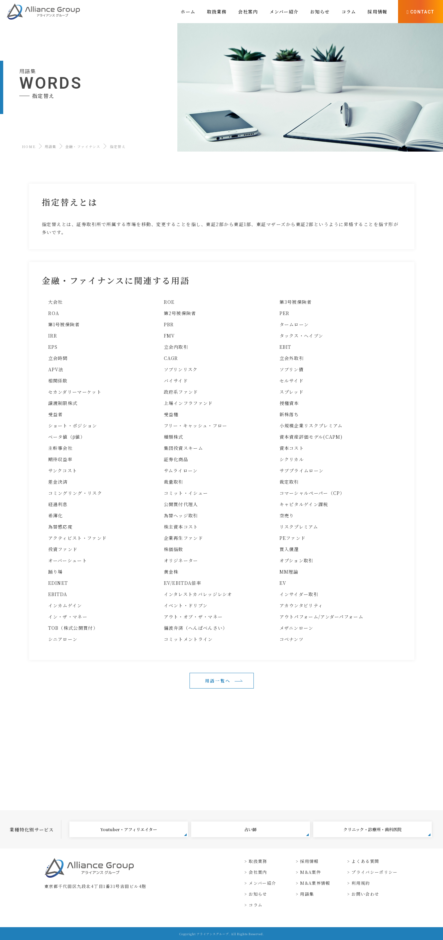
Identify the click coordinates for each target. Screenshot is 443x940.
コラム (255, 905)
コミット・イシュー (186, 493)
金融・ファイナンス (83, 146)
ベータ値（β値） (66, 437)
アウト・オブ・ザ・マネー (193, 616)
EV (283, 583)
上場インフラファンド (188, 403)
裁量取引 (173, 482)
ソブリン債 (291, 369)
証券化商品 (176, 459)
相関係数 (58, 380)
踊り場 (55, 571)
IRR (53, 335)
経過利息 (58, 504)
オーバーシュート (67, 560)
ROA (53, 313)
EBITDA (57, 594)
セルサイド (291, 380)
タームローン (294, 324)
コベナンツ (291, 639)
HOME (29, 146)
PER (284, 313)
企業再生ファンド (183, 538)
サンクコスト (62, 470)
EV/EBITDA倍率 (182, 583)
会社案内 (258, 872)
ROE (169, 302)
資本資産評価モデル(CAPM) (311, 437)
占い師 (276, 831)
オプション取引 (296, 560)
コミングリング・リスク (75, 493)
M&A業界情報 (315, 883)
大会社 (55, 302)
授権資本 (289, 403)
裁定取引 (289, 482)
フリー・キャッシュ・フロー (195, 425)
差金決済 (58, 482)
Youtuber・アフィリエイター (143, 831)
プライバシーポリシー (374, 872)
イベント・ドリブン (186, 605)
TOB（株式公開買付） (73, 628)
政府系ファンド (181, 392)
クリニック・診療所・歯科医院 (386, 831)
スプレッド (291, 392)
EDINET (58, 583)
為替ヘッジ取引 (181, 515)
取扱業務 (258, 861)
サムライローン (181, 470)
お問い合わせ (365, 894)
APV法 (56, 369)
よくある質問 (365, 861)
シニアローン (63, 639)
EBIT (285, 347)
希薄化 (55, 515)
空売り (286, 515)
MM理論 (288, 571)
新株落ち (289, 414)
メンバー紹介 (262, 883)
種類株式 (173, 437)
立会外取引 (291, 358)
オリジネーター (181, 560)
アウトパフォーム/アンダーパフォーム (321, 616)
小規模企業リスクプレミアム (311, 425)
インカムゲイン (65, 605)
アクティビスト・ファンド (77, 538)
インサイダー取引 (298, 594)
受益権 (171, 414)
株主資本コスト (181, 526)
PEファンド (292, 538)
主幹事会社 (60, 448)
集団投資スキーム (183, 448)
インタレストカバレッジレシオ (198, 594)
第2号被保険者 (180, 313)
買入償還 (289, 549)
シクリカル (291, 459)
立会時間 (58, 358)
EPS (53, 347)
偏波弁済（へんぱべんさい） (196, 628)
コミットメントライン (188, 639)
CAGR (171, 358)
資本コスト (291, 448)
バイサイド (176, 380)
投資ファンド (63, 549)
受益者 (55, 414)
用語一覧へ (218, 681)
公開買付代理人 (181, 504)
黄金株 (171, 571)
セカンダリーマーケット (75, 392)
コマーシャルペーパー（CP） (312, 493)
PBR (169, 324)
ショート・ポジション (72, 425)
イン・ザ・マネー (67, 616)
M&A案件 (310, 872)
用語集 (51, 146)
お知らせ (258, 894)
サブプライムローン (301, 470)
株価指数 (173, 549)
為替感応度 (60, 526)
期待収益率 (60, 459)
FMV (169, 335)
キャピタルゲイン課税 (303, 504)
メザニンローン (296, 628)
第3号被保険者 (295, 302)
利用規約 (360, 883)
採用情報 (309, 861)
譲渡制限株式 (63, 403)
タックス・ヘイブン (301, 335)
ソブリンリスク (181, 369)
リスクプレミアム (298, 526)
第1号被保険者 (64, 324)
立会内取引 (176, 347)
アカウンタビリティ (301, 605)
